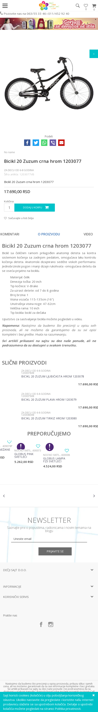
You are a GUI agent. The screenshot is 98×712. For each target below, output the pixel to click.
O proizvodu (49, 234)
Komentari (9, 234)
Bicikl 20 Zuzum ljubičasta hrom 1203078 (52, 376)
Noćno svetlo (23, 450)
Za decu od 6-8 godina (19, 170)
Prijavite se (55, 551)
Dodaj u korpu (32, 207)
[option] (49, 83)
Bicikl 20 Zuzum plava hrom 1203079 (49, 399)
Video (88, 234)
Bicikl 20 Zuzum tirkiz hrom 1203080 (49, 418)
